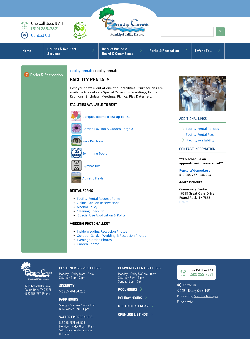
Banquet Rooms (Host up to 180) (106, 117)
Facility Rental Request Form (98, 198)
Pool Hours (127, 289)
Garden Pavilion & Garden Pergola (107, 129)
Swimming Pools (94, 153)
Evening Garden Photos (94, 240)
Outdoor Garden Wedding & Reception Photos (111, 235)
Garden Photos (88, 244)
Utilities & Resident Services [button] (62, 51)
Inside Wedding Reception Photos (102, 231)
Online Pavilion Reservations (98, 203)
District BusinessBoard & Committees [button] (117, 51)
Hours (183, 202)
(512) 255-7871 (44, 28)
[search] (187, 32)
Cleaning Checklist (90, 211)
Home (27, 50)
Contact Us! (40, 35)
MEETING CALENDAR (133, 306)
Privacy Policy (185, 301)
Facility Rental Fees (200, 134)
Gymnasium (91, 166)
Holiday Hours (130, 297)
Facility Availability (200, 140)
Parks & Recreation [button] (164, 50)
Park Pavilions (92, 141)
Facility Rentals (81, 71)
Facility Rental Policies (202, 129)
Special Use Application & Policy (102, 215)
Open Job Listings (133, 314)
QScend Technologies (205, 296)
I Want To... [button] (203, 50)
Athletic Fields (93, 178)
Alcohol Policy (87, 207)
